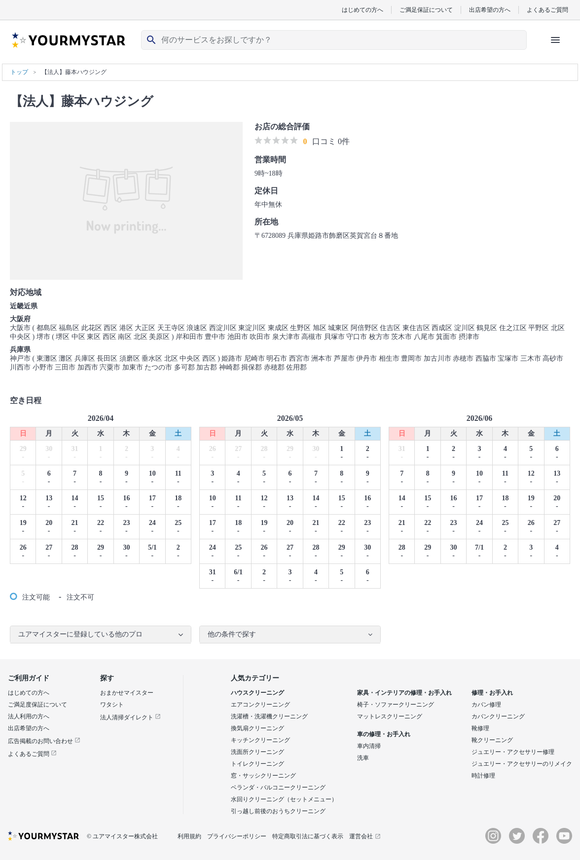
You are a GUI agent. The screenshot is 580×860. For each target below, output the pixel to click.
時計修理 (483, 775)
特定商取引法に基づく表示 (307, 836)
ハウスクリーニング (257, 692)
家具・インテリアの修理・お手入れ (404, 692)
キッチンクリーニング (260, 740)
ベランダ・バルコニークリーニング (278, 787)
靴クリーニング (492, 740)
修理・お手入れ (492, 692)
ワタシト (112, 704)
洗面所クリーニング (257, 751)
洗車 (363, 757)
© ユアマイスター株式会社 (122, 836)
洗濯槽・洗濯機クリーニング (269, 716)
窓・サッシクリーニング (263, 775)
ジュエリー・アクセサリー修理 (512, 751)
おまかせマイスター (126, 692)
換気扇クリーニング (257, 728)
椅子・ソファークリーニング (395, 704)
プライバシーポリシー (236, 836)
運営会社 (365, 836)
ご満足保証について (426, 9)
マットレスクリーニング (389, 716)
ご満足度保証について (37, 704)
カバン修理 (486, 704)
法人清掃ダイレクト (130, 717)
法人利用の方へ (28, 716)
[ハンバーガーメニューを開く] (555, 40)
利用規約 (189, 836)
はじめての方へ (362, 9)
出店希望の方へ (489, 9)
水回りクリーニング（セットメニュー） (284, 799)
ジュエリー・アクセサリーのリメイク (521, 763)
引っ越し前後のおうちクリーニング (278, 811)
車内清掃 (369, 746)
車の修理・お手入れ (383, 734)
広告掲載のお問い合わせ (44, 741)
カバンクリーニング (498, 716)
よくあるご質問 (547, 9)
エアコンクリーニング (260, 704)
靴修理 (480, 728)
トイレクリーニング (257, 763)
